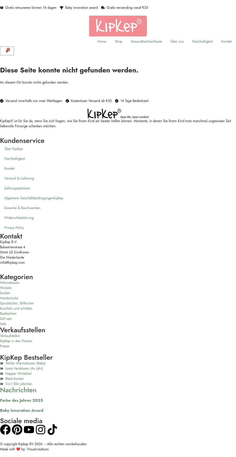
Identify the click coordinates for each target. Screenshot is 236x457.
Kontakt (226, 41)
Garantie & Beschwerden (22, 207)
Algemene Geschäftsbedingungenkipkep (33, 198)
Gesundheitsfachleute (146, 41)
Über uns (177, 41)
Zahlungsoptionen (17, 188)
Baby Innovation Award (21, 410)
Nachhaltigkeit (202, 41)
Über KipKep (13, 148)
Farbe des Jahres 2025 (21, 400)
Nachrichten (18, 390)
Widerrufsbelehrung (19, 217)
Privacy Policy (14, 227)
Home (101, 41)
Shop (118, 41)
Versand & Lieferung (19, 178)
